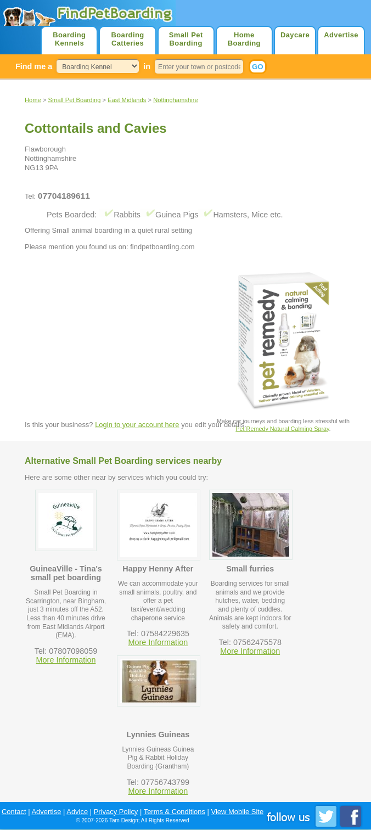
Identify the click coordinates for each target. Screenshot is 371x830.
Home (33, 100)
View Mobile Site (237, 811)
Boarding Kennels (69, 39)
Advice (77, 811)
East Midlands (127, 100)
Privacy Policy (116, 811)
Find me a (33, 66)
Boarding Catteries (127, 39)
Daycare (295, 35)
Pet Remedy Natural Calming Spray (282, 428)
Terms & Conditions (174, 811)
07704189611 (64, 195)
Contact (14, 811)
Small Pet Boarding (186, 39)
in (146, 66)
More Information (66, 659)
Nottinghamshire (175, 100)
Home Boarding (244, 39)
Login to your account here (137, 424)
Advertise (341, 35)
